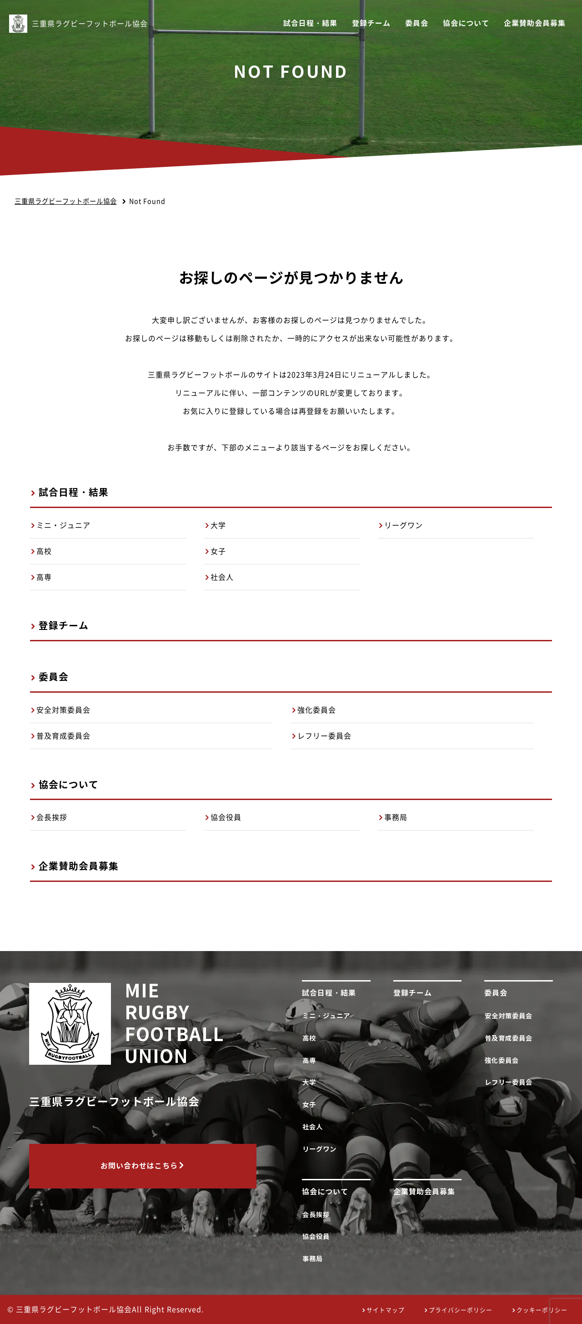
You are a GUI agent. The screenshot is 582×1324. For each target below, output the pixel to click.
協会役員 (226, 817)
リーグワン (403, 525)
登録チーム (371, 23)
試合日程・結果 (310, 23)
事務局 (395, 817)
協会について (466, 23)
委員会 (416, 23)
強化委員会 (316, 710)
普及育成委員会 (63, 736)
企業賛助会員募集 (535, 23)
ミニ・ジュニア (63, 525)
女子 (218, 551)
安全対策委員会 (63, 710)
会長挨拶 (51, 817)
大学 (218, 525)
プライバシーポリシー (460, 1310)
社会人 (222, 577)
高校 (44, 551)
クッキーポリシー (542, 1310)
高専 (44, 577)
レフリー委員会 (324, 736)
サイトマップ (385, 1310)
